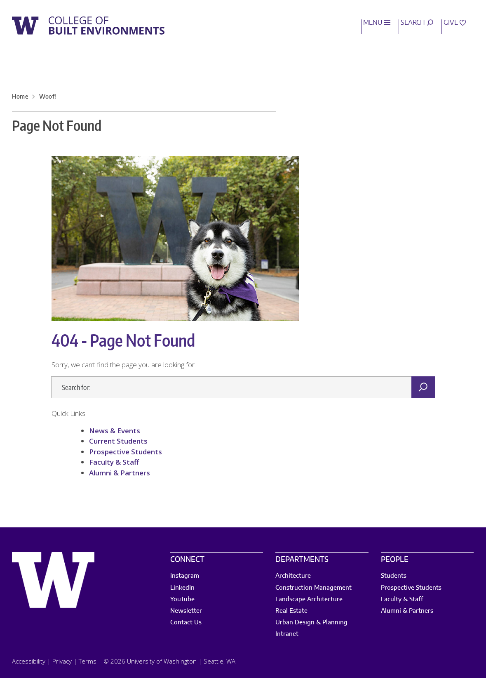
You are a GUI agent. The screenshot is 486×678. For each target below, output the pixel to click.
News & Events (114, 430)
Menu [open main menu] (376, 22)
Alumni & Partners (119, 472)
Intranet (286, 634)
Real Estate (291, 611)
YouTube (182, 599)
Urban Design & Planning (311, 622)
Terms (87, 661)
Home (20, 97)
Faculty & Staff (115, 462)
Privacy (62, 661)
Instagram (184, 576)
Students (393, 576)
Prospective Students (125, 451)
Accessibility (28, 661)
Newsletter (186, 611)
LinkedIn (182, 588)
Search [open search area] (417, 22)
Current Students (118, 441)
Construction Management (313, 588)
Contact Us (186, 622)
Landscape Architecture (309, 599)
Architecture (293, 576)
